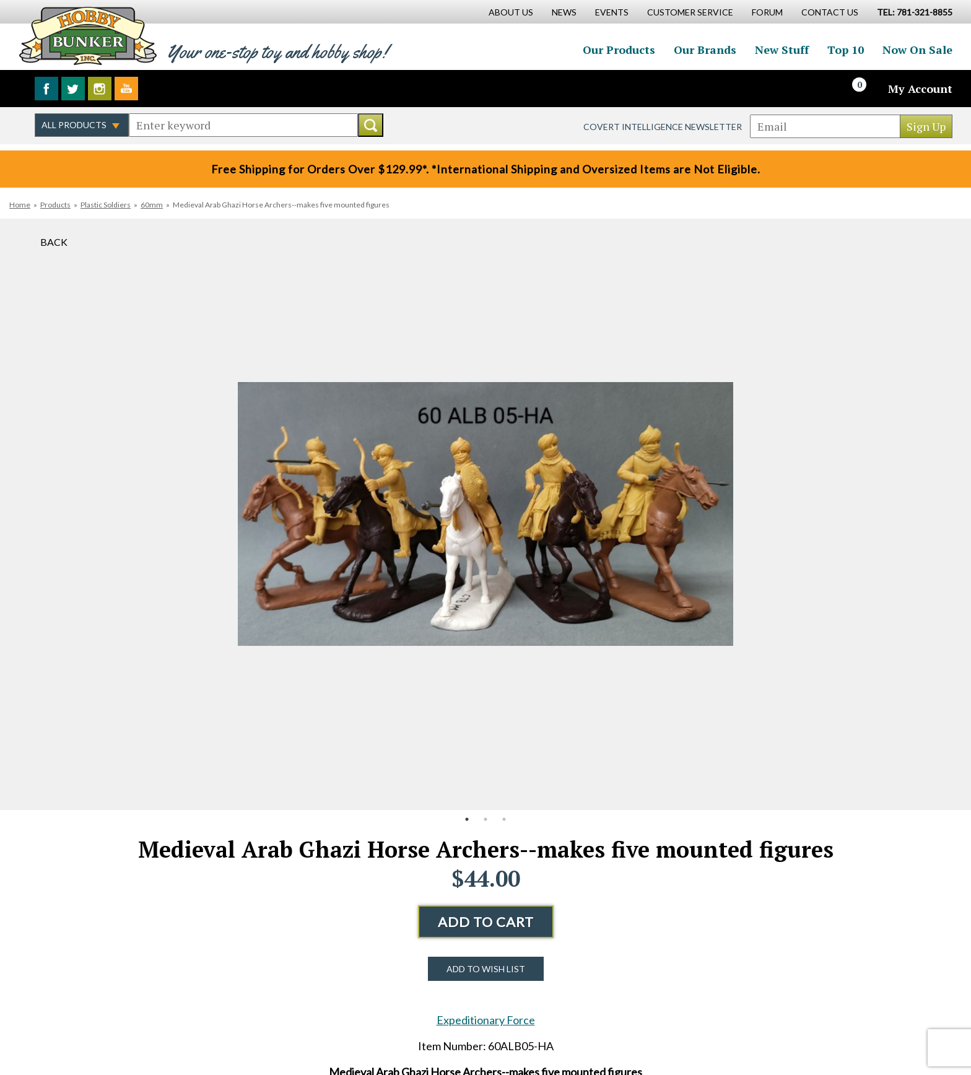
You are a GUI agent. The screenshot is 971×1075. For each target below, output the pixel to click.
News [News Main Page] (564, 12)
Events (612, 12)
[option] (485, 514)
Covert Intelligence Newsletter (662, 126)
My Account (920, 88)
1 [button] (467, 819)
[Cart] (866, 88)
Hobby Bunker (88, 35)
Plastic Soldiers (106, 204)
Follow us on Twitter (73, 88)
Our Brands (705, 49)
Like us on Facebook (46, 88)
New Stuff (782, 49)
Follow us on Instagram (99, 88)
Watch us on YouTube (126, 88)
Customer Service (690, 12)
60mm (152, 204)
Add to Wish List (485, 969)
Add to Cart (486, 921)
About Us (511, 12)
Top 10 (845, 49)
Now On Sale (917, 49)
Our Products (619, 49)
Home (19, 204)
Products (55, 204)
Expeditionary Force (486, 1020)
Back (53, 242)
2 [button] (485, 819)
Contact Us (829, 12)
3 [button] (504, 819)
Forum (767, 12)
